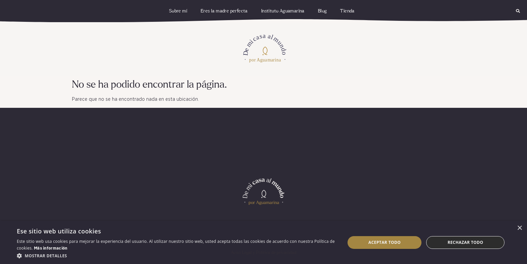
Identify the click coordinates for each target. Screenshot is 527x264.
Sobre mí (178, 11)
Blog (322, 11)
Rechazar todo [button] (465, 242)
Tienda (347, 11)
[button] (518, 11)
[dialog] (263, 242)
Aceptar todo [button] (384, 242)
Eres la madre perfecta (224, 11)
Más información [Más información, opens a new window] (51, 249)
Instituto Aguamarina (283, 11)
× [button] (519, 228)
